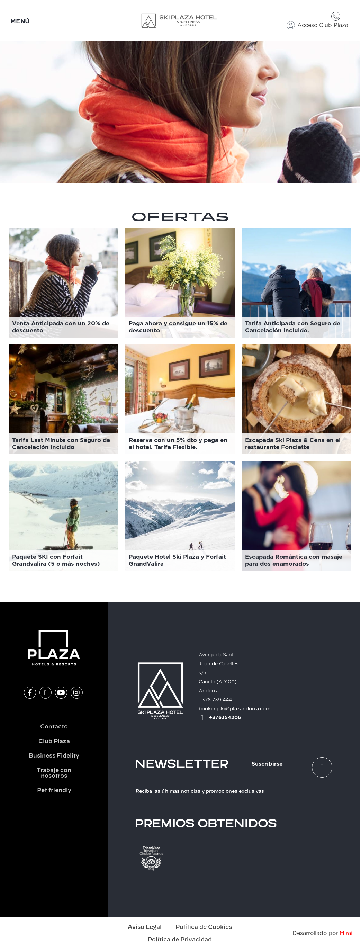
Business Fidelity (54, 756)
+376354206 (225, 717)
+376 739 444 (215, 700)
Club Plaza (54, 741)
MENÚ (20, 21)
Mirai (346, 933)
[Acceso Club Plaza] (291, 25)
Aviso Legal (145, 927)
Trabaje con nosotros (54, 773)
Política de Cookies (204, 927)
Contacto (54, 726)
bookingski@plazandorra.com (234, 709)
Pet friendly (54, 790)
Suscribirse (267, 764)
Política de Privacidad (180, 939)
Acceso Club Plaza (322, 25)
